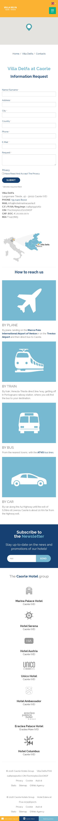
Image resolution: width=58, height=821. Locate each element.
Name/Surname (10, 90)
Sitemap (23, 785)
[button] (29, 27)
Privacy (6, 170)
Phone (6, 131)
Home (16, 53)
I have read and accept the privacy (22, 173)
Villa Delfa (27, 53)
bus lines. (45, 452)
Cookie (29, 780)
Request (6, 152)
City (4, 111)
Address (6, 100)
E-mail (5, 142)
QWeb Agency (37, 785)
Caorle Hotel (27, 576)
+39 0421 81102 (19, 199)
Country (6, 121)
